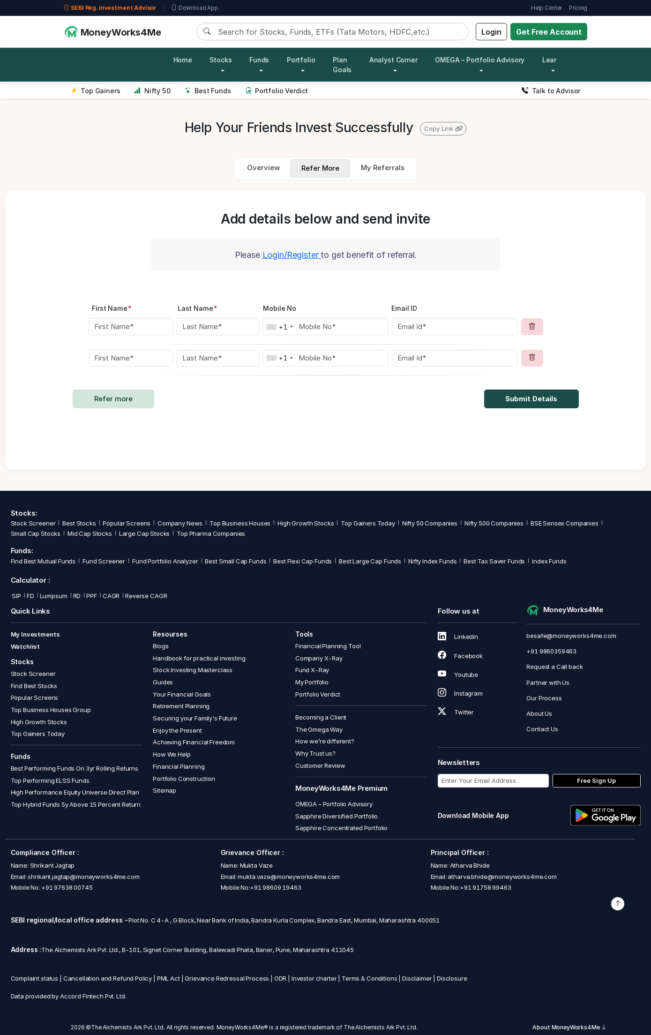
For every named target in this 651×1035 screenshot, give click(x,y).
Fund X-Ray (312, 670)
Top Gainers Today (368, 523)
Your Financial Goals (182, 694)
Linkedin (458, 636)
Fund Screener (103, 561)
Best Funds (208, 91)
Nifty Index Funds (432, 561)
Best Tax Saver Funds (494, 561)
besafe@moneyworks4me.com (571, 635)
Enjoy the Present (177, 730)
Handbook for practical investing (199, 658)
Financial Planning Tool (328, 646)
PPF (91, 596)
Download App (194, 8)
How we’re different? (324, 741)
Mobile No (279, 308)
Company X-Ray (319, 658)
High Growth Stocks (305, 523)
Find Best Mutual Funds (43, 561)
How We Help (171, 754)
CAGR (111, 596)
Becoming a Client (320, 717)
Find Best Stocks (34, 686)
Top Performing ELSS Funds (50, 780)
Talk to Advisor (551, 91)
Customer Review (320, 765)
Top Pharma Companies (211, 533)
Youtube (458, 674)
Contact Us (542, 729)
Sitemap (164, 790)
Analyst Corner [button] (393, 60)
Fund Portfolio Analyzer (165, 561)
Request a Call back (554, 666)
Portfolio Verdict (276, 91)
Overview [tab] (263, 167)
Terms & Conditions (369, 978)
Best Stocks (79, 523)
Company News (179, 523)
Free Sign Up (596, 780)
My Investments (35, 634)
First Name (112, 308)
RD (77, 596)
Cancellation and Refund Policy (107, 978)
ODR (280, 978)
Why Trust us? (315, 753)
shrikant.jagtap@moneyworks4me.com (83, 876)
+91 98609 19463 (275, 887)
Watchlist (25, 646)
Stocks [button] (221, 60)
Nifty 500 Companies (494, 523)
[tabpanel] (325, 330)
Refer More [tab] (320, 168)
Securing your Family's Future (195, 718)
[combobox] (279, 327)
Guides (163, 682)
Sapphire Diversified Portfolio (336, 816)
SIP (16, 596)
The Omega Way (319, 729)
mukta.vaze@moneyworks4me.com (289, 876)
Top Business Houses (240, 523)
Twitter (456, 712)
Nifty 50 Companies (429, 523)
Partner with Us (547, 682)
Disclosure (452, 978)
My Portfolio (312, 682)
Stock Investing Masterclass (192, 670)
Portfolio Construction (184, 778)
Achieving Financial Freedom (194, 742)
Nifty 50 (152, 91)
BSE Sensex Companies (565, 523)
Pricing (578, 7)
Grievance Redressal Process (227, 978)
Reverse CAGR (146, 596)
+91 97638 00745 (66, 887)
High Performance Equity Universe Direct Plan (75, 792)
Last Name (198, 308)
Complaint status (35, 978)
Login (491, 32)
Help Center (546, 7)
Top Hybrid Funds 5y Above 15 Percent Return (76, 804)
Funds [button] (259, 60)
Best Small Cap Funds (235, 561)
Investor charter (314, 978)
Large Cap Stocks (144, 533)
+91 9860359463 (551, 651)
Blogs (160, 646)
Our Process (543, 698)
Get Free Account (549, 32)
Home (182, 60)
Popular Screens (126, 523)
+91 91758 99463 (485, 887)
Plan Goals (342, 65)
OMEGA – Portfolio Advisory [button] (479, 60)
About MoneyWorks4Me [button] (569, 1027)
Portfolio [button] (301, 60)
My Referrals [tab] (382, 167)
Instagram (460, 693)
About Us (539, 713)
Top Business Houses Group (51, 709)
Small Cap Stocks (36, 533)
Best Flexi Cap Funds (302, 561)
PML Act (168, 978)
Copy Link (443, 128)
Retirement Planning (181, 706)
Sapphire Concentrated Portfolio (341, 828)
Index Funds (549, 561)
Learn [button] (551, 60)
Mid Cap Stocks (89, 533)
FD (30, 596)
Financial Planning (178, 766)
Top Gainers (95, 91)
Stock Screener (33, 523)
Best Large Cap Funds (370, 561)
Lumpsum (53, 596)
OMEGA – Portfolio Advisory (334, 804)
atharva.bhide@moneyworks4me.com (502, 876)
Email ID (404, 308)
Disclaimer (417, 978)
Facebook (460, 656)
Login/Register (291, 255)
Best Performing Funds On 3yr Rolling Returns (74, 768)
